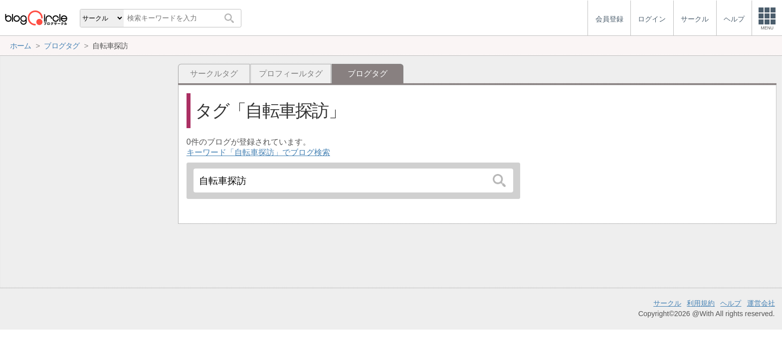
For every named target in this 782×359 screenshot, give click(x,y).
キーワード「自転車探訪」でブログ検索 (258, 152)
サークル (667, 303)
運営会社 (761, 303)
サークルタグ (214, 73)
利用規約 (701, 303)
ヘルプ (730, 303)
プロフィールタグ (291, 73)
